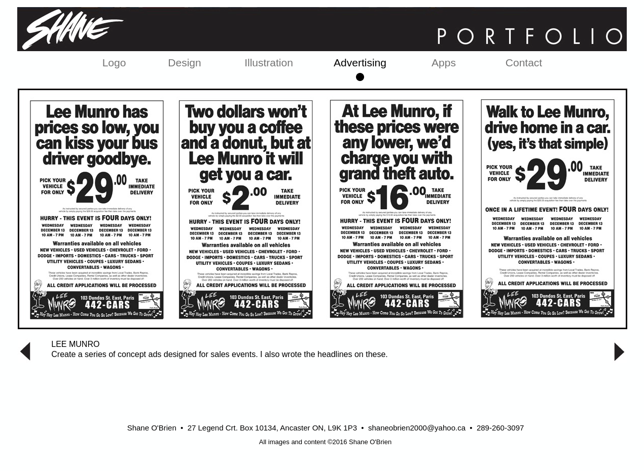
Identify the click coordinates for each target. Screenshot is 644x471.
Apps (444, 62)
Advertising (360, 62)
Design (184, 62)
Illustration (268, 62)
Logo (114, 62)
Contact (524, 62)
